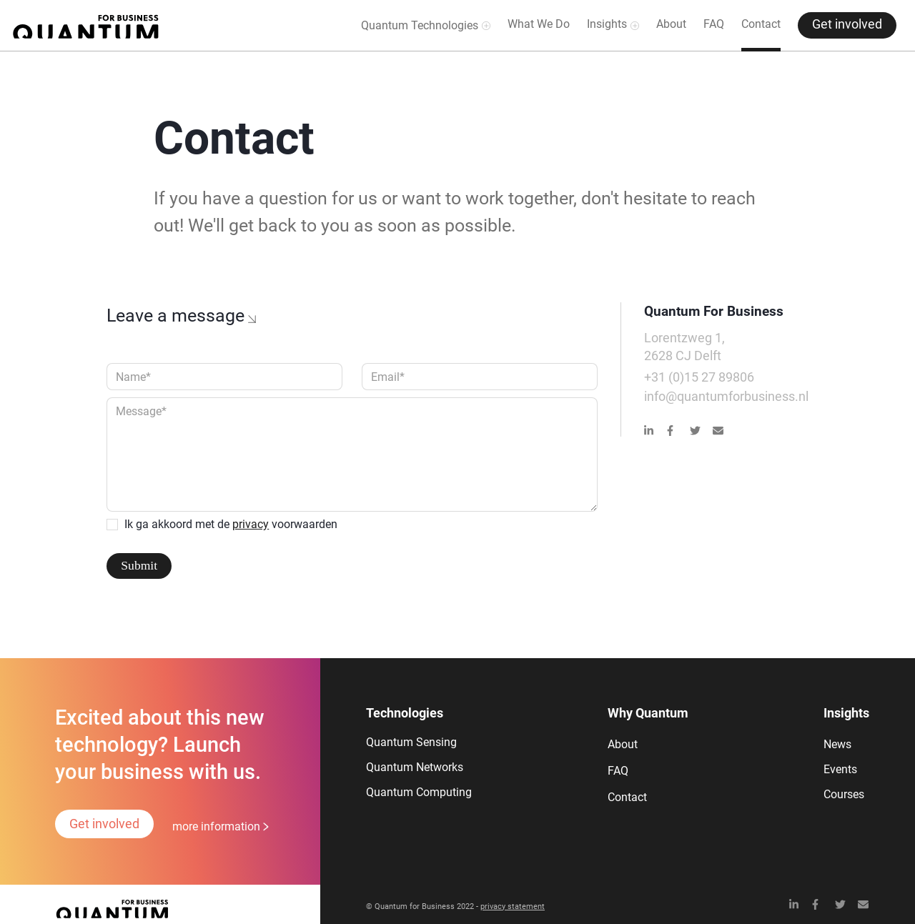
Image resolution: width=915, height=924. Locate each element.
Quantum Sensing (411, 742)
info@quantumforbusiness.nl (726, 396)
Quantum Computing (419, 792)
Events (840, 769)
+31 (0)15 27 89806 (699, 377)
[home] (85, 25)
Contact (761, 24)
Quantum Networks (414, 767)
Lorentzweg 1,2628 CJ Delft (684, 347)
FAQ (713, 24)
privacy (250, 524)
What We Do (539, 24)
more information (216, 826)
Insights (607, 24)
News (837, 744)
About (671, 24)
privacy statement (512, 906)
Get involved (847, 24)
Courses (844, 794)
